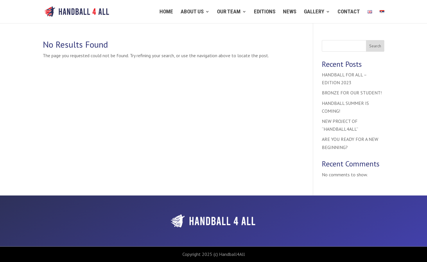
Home (166, 12)
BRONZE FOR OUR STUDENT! (352, 93)
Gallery (314, 12)
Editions (264, 12)
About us (192, 12)
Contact (349, 12)
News (289, 12)
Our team (229, 12)
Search (375, 46)
